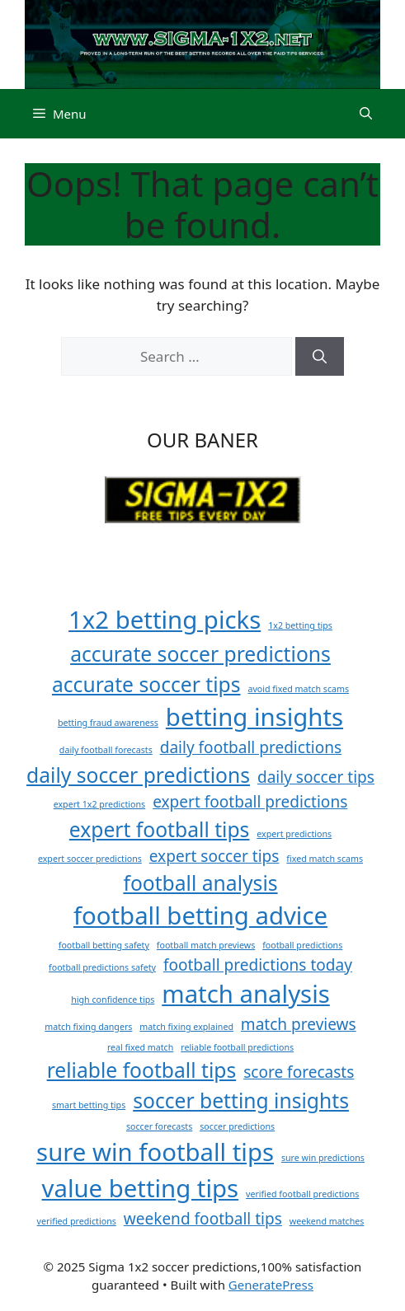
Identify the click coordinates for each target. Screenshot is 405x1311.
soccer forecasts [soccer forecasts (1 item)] (159, 1126)
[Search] (319, 357)
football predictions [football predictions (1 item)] (302, 945)
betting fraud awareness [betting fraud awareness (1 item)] (108, 722)
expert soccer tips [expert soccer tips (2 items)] (214, 856)
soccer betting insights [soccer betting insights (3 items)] (241, 1100)
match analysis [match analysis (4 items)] (246, 993)
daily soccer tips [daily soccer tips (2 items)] (315, 777)
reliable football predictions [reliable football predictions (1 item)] (237, 1047)
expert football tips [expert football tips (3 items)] (159, 829)
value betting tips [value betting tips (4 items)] (140, 1188)
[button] (366, 113)
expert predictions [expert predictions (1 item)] (294, 834)
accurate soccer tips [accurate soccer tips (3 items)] (146, 684)
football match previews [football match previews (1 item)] (206, 945)
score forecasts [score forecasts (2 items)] (298, 1072)
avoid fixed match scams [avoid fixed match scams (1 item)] (298, 689)
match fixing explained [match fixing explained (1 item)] (186, 1026)
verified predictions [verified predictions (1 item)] (76, 1221)
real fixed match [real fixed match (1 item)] (140, 1047)
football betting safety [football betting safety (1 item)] (104, 945)
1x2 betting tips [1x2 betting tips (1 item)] (300, 625)
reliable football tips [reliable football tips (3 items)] (142, 1070)
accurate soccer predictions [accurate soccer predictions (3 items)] (200, 653)
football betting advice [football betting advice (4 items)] (200, 915)
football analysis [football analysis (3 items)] (200, 883)
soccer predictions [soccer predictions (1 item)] (237, 1126)
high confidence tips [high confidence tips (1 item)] (112, 999)
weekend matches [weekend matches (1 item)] (327, 1221)
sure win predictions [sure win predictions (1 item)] (323, 1158)
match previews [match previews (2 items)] (298, 1024)
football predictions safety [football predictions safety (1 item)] (102, 967)
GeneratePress (270, 1284)
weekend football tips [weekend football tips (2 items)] (203, 1218)
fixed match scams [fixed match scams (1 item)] (324, 858)
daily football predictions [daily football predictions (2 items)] (250, 747)
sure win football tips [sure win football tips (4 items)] (155, 1151)
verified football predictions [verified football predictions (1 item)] (302, 1194)
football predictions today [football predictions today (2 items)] (257, 965)
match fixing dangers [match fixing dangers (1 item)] (88, 1026)
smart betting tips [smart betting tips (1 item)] (88, 1105)
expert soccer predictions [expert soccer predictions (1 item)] (90, 858)
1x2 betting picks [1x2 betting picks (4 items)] (164, 619)
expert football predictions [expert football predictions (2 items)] (250, 801)
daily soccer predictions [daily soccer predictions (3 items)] (138, 775)
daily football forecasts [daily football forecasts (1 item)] (106, 750)
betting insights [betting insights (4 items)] (254, 716)
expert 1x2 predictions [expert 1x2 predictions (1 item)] (100, 804)
